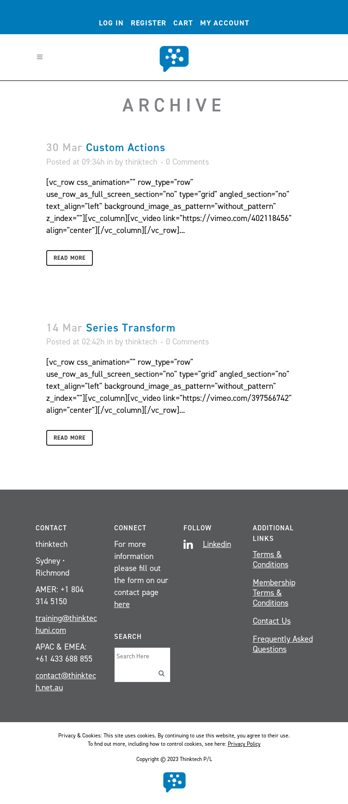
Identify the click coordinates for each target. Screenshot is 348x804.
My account (225, 23)
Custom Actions (125, 147)
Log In (111, 23)
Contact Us (272, 621)
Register (148, 23)
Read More (69, 258)
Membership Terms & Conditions (274, 592)
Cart (183, 23)
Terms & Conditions (270, 559)
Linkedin (217, 544)
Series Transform (131, 327)
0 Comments (187, 161)
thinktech (141, 161)
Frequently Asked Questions (283, 644)
